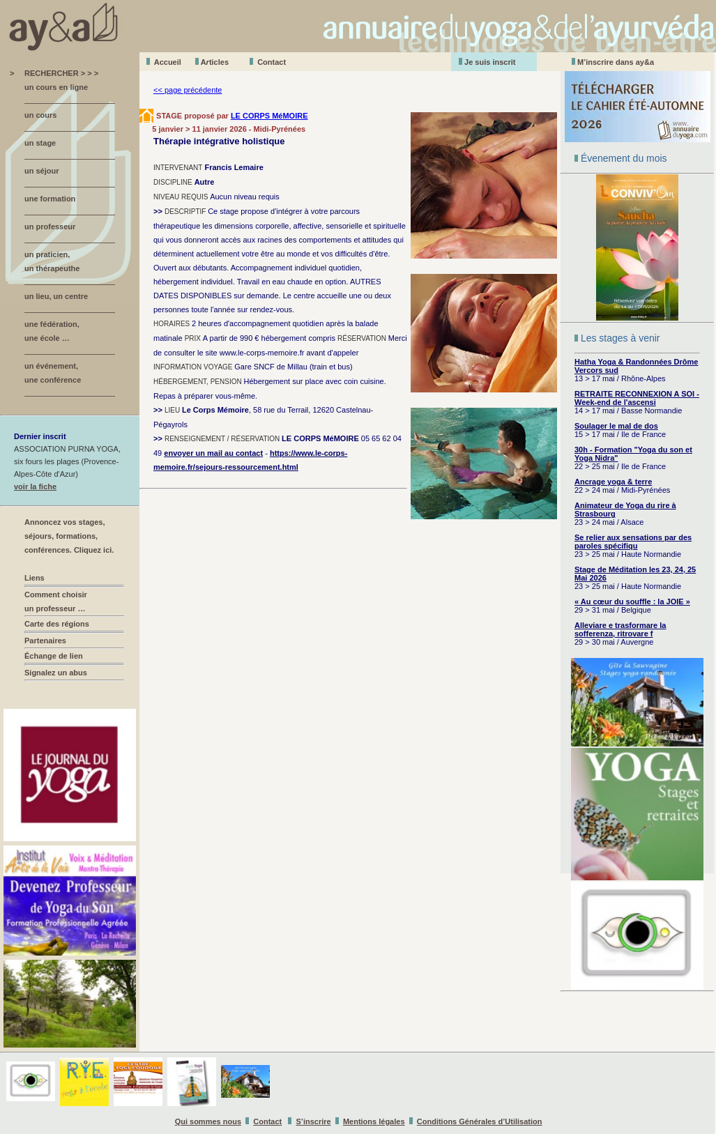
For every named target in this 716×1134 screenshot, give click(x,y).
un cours (40, 115)
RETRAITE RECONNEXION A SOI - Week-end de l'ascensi (636, 398)
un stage (40, 143)
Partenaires (45, 640)
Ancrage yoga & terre (613, 481)
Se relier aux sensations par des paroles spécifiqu (633, 541)
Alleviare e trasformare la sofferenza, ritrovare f (620, 629)
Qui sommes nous (208, 1121)
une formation (49, 198)
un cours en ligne (56, 87)
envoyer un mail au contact (213, 453)
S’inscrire (313, 1121)
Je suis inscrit (489, 62)
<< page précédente (187, 90)
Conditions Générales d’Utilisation (479, 1121)
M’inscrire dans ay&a (615, 62)
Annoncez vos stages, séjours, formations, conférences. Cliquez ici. (69, 536)
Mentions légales (374, 1121)
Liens (34, 578)
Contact (271, 62)
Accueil (167, 62)
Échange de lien (53, 656)
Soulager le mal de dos (616, 426)
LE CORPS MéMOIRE (269, 116)
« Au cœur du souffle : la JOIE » (632, 601)
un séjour (41, 171)
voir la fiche (35, 486)
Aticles (215, 62)
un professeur (49, 226)
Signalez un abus (55, 672)
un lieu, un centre (56, 296)
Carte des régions (56, 624)
